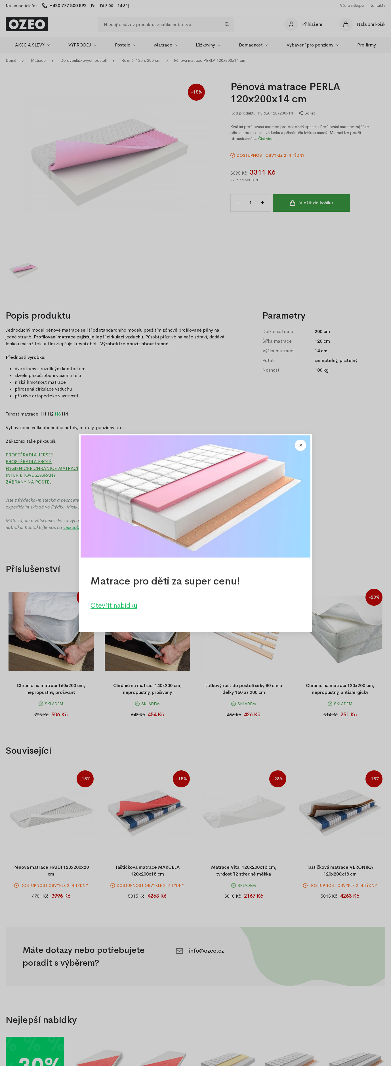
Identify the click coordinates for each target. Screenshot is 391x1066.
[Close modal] (300, 445)
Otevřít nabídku (114, 605)
